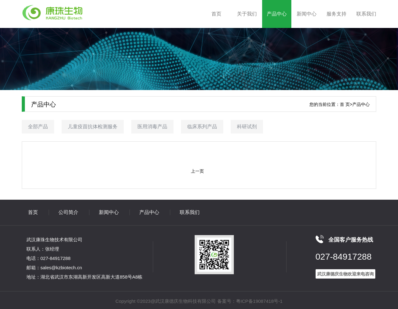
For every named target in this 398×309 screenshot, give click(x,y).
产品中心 (277, 13)
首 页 (345, 104)
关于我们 (247, 13)
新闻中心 (307, 13)
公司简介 (68, 212)
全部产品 (38, 126)
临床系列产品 (202, 126)
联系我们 (366, 13)
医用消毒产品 (152, 126)
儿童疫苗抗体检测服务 (93, 126)
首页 (216, 13)
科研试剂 (247, 126)
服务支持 (336, 13)
